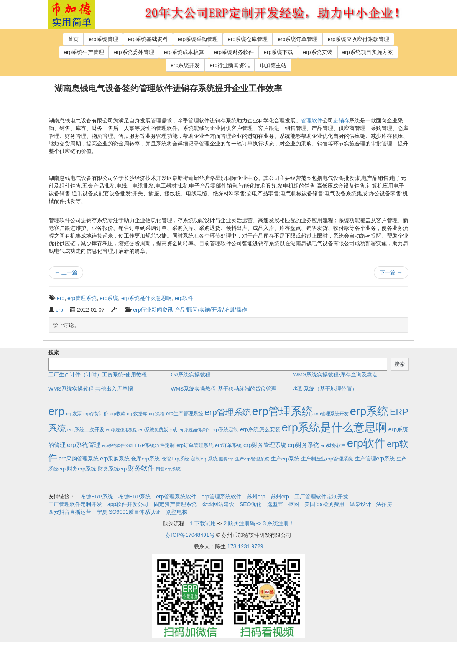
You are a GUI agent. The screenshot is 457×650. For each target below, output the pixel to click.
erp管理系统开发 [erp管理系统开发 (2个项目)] (331, 413)
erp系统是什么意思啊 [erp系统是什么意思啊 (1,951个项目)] (334, 427)
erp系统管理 (103, 39)
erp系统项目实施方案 (367, 52)
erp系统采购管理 (198, 39)
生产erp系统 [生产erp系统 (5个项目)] (285, 459)
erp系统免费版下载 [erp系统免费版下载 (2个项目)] (157, 429)
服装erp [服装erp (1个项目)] (226, 459)
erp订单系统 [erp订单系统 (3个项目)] (228, 445)
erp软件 (184, 298)
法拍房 (384, 504)
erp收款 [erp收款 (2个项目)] (117, 413)
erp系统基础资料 (148, 39)
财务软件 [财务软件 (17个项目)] (141, 468)
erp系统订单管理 (297, 39)
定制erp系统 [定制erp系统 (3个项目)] (204, 459)
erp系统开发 (185, 65)
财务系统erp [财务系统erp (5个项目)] (112, 469)
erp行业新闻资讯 (230, 65)
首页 (73, 39)
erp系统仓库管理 (248, 39)
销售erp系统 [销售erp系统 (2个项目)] (168, 468)
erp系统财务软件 (234, 52)
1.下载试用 (203, 523)
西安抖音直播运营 (69, 512)
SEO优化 (251, 504)
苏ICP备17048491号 (190, 535)
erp (60, 298)
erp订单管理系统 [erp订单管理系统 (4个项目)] (195, 445)
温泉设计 (360, 504)
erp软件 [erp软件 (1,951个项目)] (366, 443)
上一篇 (65, 272)
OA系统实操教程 (190, 374)
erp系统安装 (317, 52)
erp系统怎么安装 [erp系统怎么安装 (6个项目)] (260, 429)
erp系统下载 (278, 52)
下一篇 (391, 272)
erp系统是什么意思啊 (146, 298)
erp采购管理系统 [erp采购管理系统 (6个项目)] (79, 458)
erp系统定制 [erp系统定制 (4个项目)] (224, 429)
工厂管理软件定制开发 (321, 496)
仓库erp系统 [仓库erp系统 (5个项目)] (145, 459)
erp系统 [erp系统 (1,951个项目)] (369, 411)
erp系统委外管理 (134, 52)
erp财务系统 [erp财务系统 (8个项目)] (303, 445)
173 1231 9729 (245, 546)
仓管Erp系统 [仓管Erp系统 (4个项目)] (175, 459)
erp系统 (109, 298)
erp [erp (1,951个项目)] (56, 411)
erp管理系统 (82, 298)
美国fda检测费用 (324, 504)
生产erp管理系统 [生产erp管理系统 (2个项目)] (252, 458)
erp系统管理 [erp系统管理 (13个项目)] (83, 445)
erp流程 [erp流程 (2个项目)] (156, 413)
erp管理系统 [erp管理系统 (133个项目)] (228, 412)
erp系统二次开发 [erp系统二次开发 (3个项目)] (85, 429)
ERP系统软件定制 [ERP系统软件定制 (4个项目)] (155, 445)
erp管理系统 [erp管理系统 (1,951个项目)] (282, 411)
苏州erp (256, 496)
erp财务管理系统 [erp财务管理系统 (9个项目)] (264, 445)
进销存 (341, 120)
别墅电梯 (176, 512)
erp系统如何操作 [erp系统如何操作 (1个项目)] (194, 429)
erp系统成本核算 (184, 52)
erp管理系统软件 (176, 496)
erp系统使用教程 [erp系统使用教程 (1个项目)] (121, 429)
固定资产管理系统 (175, 504)
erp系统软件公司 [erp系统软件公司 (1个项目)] (117, 445)
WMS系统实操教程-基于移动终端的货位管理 (224, 389)
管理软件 (311, 120)
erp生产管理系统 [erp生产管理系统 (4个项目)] (184, 413)
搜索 (53, 352)
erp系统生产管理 (84, 52)
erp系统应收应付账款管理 (358, 39)
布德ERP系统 (97, 496)
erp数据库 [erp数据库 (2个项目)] (137, 413)
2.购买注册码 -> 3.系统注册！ (259, 523)
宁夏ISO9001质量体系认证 (129, 512)
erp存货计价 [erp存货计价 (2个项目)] (95, 413)
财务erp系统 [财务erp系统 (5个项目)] (81, 469)
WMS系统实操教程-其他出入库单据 (90, 389)
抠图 (293, 504)
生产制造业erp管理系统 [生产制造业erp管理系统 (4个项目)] (327, 459)
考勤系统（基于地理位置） (325, 389)
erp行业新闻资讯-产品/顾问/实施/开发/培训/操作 (190, 310)
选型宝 (275, 504)
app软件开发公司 (127, 504)
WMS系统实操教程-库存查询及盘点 (335, 374)
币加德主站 (273, 65)
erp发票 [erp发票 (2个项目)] (74, 413)
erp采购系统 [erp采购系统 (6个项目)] (114, 458)
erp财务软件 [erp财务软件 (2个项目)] (333, 445)
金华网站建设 (218, 504)
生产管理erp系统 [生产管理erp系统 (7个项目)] (375, 458)
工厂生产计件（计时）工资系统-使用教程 (97, 374)
